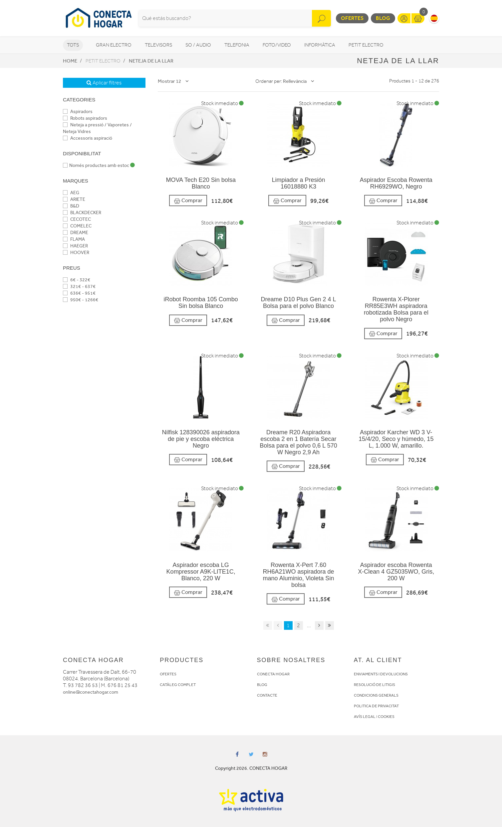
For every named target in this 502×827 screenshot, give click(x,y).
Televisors (158, 45)
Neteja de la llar (151, 61)
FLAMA (74, 239)
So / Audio (198, 45)
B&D (71, 206)
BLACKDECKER (82, 212)
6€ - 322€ (76, 280)
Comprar (188, 200)
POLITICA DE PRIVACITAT (376, 706)
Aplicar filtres (104, 83)
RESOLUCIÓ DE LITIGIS (374, 684)
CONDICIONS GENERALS (376, 695)
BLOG (262, 684)
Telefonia (236, 45)
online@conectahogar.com (90, 692)
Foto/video (277, 45)
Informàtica (319, 45)
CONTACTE (267, 695)
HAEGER (75, 246)
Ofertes (352, 18)
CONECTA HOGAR (273, 674)
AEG (71, 193)
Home (70, 61)
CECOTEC (77, 219)
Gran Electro (113, 45)
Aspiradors (78, 111)
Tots (73, 45)
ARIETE (74, 199)
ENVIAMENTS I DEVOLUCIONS (381, 674)
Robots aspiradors (85, 118)
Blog (383, 18)
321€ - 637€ (79, 286)
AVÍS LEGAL (365, 716)
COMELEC (77, 226)
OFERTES (168, 674)
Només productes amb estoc (99, 165)
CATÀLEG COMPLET (178, 684)
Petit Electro (366, 45)
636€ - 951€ (79, 293)
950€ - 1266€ (80, 300)
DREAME (75, 232)
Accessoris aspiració (87, 138)
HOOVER (76, 252)
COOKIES (386, 716)
